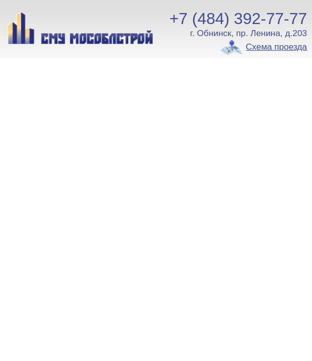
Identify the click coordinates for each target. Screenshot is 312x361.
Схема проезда (276, 47)
